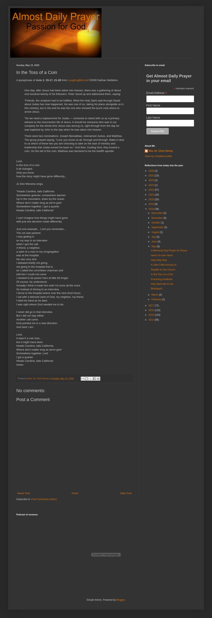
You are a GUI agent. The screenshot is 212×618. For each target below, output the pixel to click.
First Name (153, 105)
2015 (152, 314)
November (157, 218)
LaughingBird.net (78, 80)
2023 (152, 185)
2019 (152, 204)
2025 (152, 175)
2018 (152, 209)
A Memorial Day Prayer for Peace (169, 250)
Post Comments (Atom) (44, 499)
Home (75, 493)
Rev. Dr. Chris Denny (161, 151)
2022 (152, 189)
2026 (152, 170)
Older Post (125, 493)
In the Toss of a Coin (162, 274)
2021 (152, 194)
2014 (152, 319)
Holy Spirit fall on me (162, 284)
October (156, 222)
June (154, 241)
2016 (152, 310)
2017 (152, 305)
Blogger (120, 599)
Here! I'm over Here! (162, 255)
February (156, 299)
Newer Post (23, 493)
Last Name (153, 117)
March (155, 294)
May (154, 246)
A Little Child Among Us (163, 264)
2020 (152, 199)
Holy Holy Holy (159, 260)
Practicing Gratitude (161, 279)
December (157, 213)
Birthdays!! (156, 288)
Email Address (156, 93)
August (155, 232)
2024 (152, 180)
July (154, 236)
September (157, 227)
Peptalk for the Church (163, 269)
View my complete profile (158, 156)
